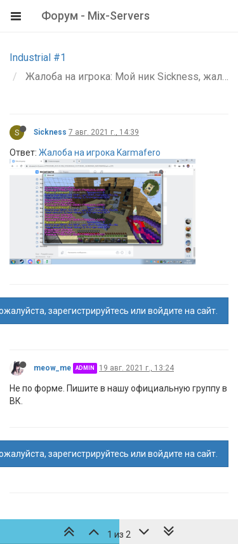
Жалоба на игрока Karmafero (100, 152)
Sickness (50, 132)
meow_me (52, 368)
